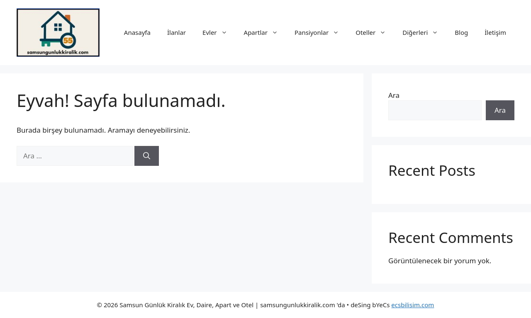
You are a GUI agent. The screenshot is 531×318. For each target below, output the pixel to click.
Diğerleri (424, 32)
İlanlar (176, 32)
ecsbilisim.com (412, 305)
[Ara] (146, 156)
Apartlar (265, 32)
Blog (461, 32)
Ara (393, 95)
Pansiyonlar (321, 32)
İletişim (495, 32)
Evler (219, 32)
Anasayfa (137, 32)
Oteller (375, 32)
